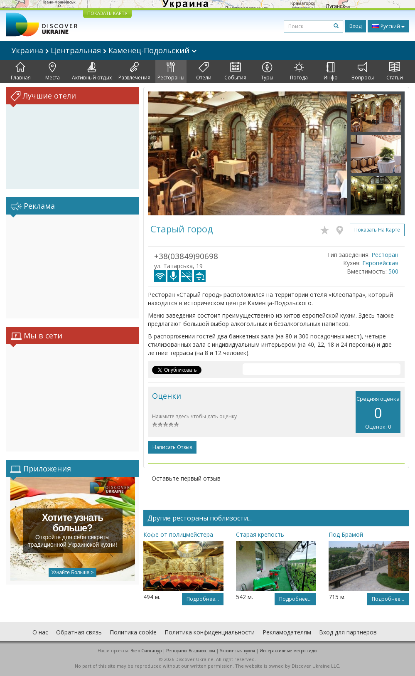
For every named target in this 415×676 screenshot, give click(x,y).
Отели (203, 71)
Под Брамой (346, 534)
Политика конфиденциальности (210, 632)
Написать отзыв (172, 447)
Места (52, 71)
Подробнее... (203, 598)
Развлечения (134, 71)
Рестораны (170, 71)
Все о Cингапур (146, 651)
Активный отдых (92, 71)
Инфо (331, 71)
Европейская (380, 263)
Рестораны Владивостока (190, 651)
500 (393, 271)
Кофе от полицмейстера (178, 534)
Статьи (394, 71)
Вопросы (362, 71)
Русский (388, 26)
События (235, 71)
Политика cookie (133, 632)
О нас (40, 632)
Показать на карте (377, 229)
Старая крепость (260, 534)
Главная (21, 71)
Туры (267, 71)
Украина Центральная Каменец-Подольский (103, 50)
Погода (299, 71)
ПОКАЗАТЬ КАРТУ (107, 13)
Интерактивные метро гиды (288, 651)
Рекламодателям (287, 632)
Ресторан (384, 255)
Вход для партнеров (348, 632)
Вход (355, 26)
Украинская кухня (237, 651)
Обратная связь (79, 632)
